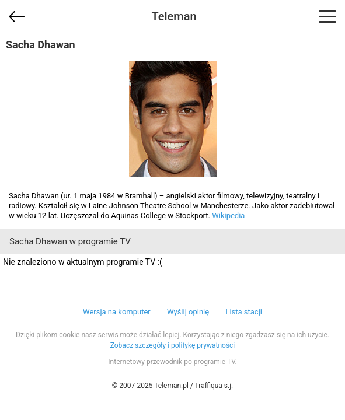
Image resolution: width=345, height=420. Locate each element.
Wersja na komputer (117, 311)
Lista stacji (243, 311)
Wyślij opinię (188, 311)
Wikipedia (228, 215)
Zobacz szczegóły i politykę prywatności (172, 345)
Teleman (173, 16)
